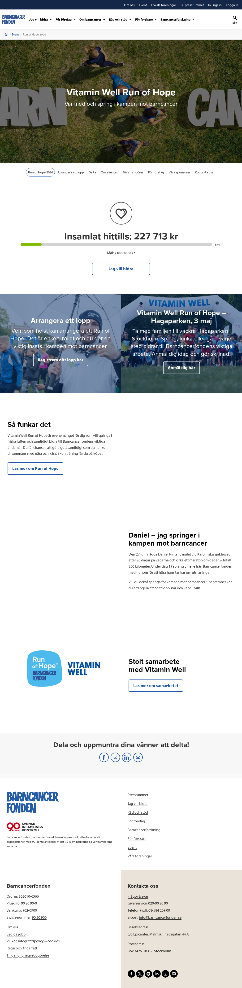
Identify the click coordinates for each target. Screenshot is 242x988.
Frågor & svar (138, 896)
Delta (92, 172)
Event (15, 34)
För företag (156, 172)
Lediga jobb (16, 934)
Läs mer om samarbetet (155, 685)
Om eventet (109, 172)
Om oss (12, 927)
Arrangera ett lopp (70, 172)
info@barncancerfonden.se (160, 917)
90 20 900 (39, 917)
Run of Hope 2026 (40, 172)
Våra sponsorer (180, 172)
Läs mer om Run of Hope (35, 468)
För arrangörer (133, 172)
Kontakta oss (205, 172)
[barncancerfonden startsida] (14, 19)
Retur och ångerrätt (22, 948)
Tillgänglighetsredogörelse (28, 955)
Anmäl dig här (181, 367)
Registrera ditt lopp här (60, 359)
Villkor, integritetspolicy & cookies (33, 941)
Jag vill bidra (121, 268)
